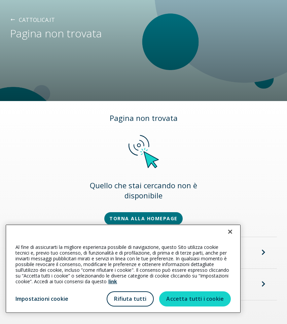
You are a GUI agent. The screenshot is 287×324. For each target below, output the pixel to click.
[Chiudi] (230, 231)
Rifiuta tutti (130, 298)
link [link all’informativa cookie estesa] (112, 281)
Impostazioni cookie (41, 298)
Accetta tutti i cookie (195, 298)
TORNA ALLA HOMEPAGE (143, 218)
